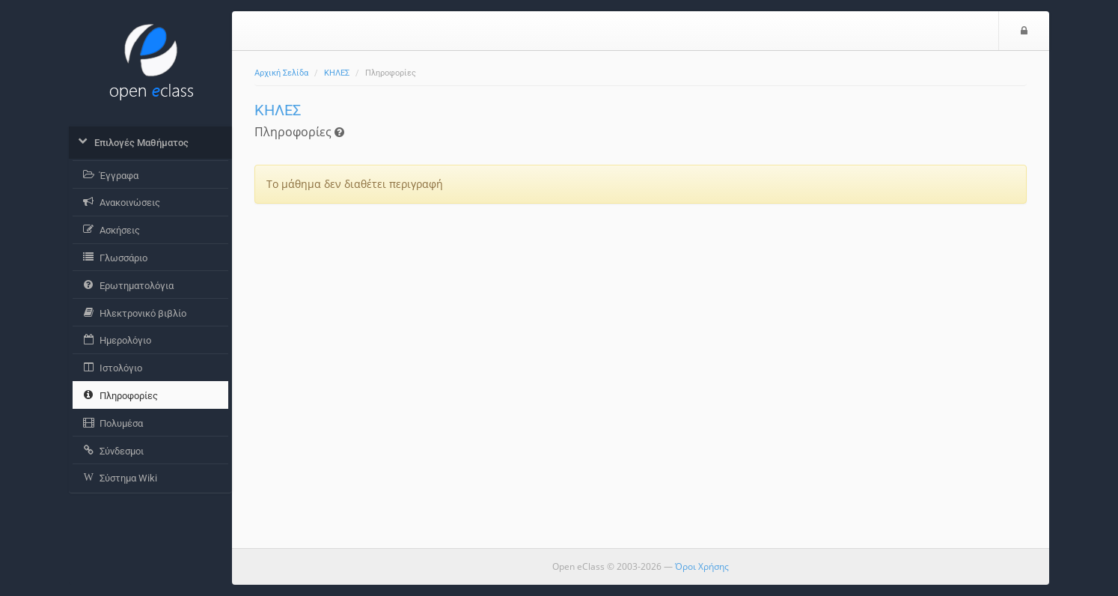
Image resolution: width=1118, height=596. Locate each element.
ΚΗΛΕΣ (336, 73)
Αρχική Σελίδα (281, 73)
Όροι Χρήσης (702, 566)
